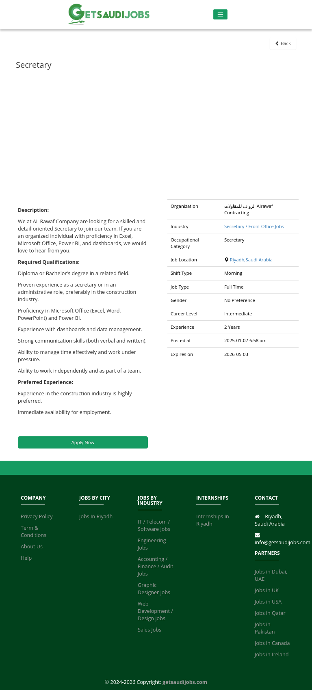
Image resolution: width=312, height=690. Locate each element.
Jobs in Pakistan (265, 628)
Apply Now (83, 442)
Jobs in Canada (272, 643)
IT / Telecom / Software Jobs (154, 525)
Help (26, 557)
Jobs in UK (267, 590)
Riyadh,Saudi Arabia (251, 260)
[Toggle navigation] (220, 14)
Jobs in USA (268, 601)
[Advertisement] (156, 134)
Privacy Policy (37, 516)
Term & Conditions (33, 531)
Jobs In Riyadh (96, 516)
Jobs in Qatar (270, 613)
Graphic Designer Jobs (154, 589)
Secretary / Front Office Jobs (254, 226)
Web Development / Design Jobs (155, 611)
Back (283, 43)
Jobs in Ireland (271, 654)
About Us (32, 546)
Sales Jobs (149, 629)
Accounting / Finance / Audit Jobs (155, 566)
